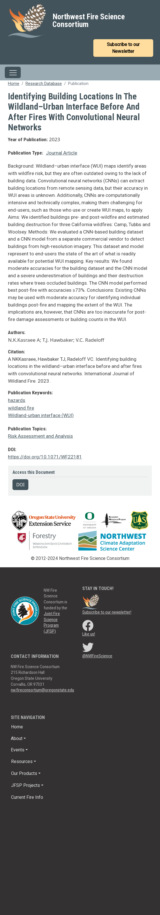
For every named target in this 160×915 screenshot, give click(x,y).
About (16, 738)
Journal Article (61, 153)
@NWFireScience (97, 656)
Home (13, 83)
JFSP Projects (25, 785)
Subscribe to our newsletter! (106, 612)
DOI (20, 485)
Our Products (24, 773)
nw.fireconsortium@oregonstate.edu (42, 690)
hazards (16, 400)
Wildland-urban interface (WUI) (41, 415)
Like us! (88, 634)
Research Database (44, 83)
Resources (22, 761)
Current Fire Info (27, 797)
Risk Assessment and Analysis (40, 436)
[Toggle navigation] (13, 72)
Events (17, 750)
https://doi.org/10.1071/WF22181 (45, 457)
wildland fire (21, 408)
